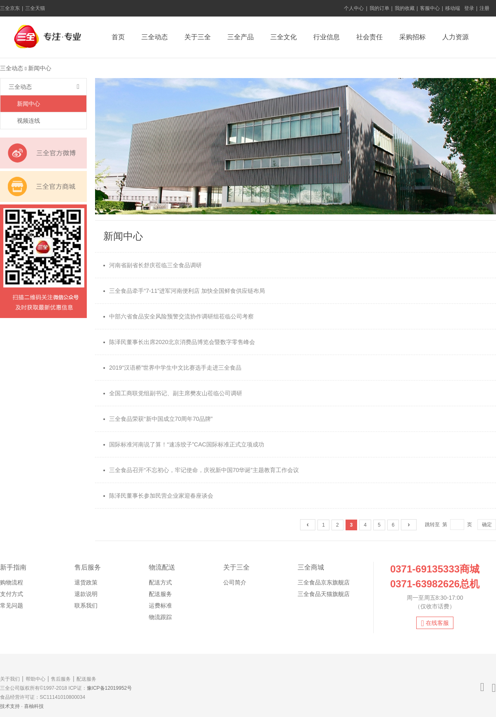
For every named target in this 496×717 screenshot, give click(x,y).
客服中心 (430, 8)
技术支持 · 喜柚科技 (22, 706)
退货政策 (86, 582)
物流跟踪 (160, 617)
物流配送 (162, 567)
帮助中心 (35, 679)
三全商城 (311, 567)
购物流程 (11, 582)
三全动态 (154, 36)
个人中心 (354, 8)
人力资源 (455, 36)
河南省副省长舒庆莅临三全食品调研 (152, 265)
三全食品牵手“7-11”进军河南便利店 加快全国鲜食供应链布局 (184, 290)
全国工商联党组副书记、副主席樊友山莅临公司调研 (172, 393)
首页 (118, 36)
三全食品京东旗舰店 (324, 582)
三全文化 (283, 36)
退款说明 (86, 594)
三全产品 (240, 36)
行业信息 (326, 36)
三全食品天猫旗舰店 (324, 594)
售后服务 (87, 567)
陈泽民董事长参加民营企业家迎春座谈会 (158, 495)
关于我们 (10, 679)
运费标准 (160, 605)
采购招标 (412, 36)
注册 (484, 8)
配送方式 (160, 582)
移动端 (452, 8)
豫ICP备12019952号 (109, 688)
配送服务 (160, 594)
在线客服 (434, 623)
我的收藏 (405, 8)
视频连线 (28, 120)
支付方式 (11, 594)
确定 (487, 524)
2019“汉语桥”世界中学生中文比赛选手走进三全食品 (172, 367)
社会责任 (369, 36)
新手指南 (13, 567)
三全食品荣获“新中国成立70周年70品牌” (157, 418)
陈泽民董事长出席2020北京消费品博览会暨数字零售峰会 (179, 342)
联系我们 (86, 605)
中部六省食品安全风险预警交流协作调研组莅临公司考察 (178, 316)
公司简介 (234, 582)
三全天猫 (35, 8)
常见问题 (11, 605)
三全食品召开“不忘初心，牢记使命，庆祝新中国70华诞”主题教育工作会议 (201, 470)
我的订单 (379, 8)
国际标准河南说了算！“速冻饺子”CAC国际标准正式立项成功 (183, 444)
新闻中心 (28, 103)
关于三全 (197, 36)
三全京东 (10, 8)
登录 (469, 8)
